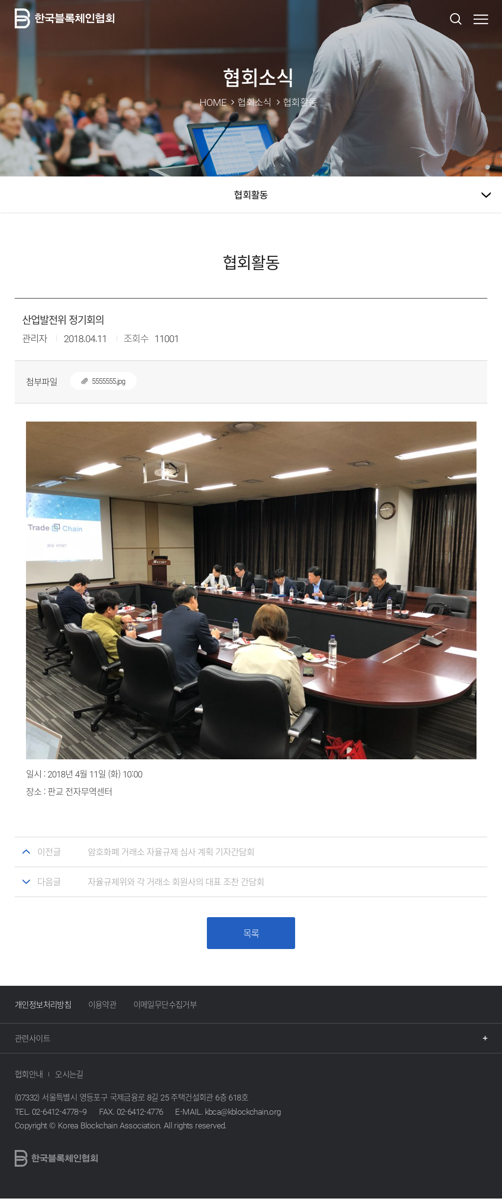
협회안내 (29, 1075)
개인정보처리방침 (43, 1006)
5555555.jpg (98, 380)
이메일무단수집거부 (165, 1006)
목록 (251, 934)
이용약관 (102, 1006)
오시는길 (69, 1075)
